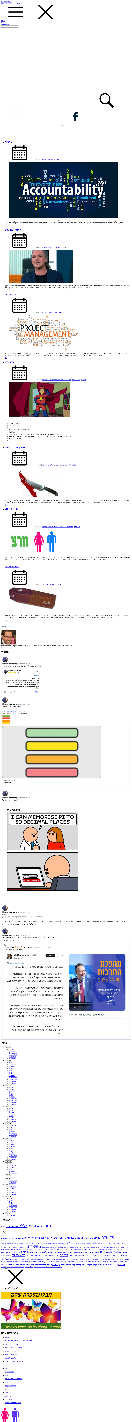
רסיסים (10, 1265)
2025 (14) (8, 1196)
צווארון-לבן (96, 1265)
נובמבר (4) (12, 1081)
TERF (2, 1243)
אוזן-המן (100, 1243)
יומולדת (125, 1255)
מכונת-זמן (108, 1259)
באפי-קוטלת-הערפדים (117, 1247)
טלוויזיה (31, 1238)
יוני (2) (11, 1150)
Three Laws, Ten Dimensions (14, 1361)
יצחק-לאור (106, 1255)
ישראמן (83, 380)
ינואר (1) (11, 1141)
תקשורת (45, 247)
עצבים (63, 1261)
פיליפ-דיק (28, 1261)
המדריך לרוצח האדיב (15, 447)
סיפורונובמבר (102, 1261)
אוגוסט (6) (12, 1154)
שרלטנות (30, 1267)
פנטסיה (44, 380)
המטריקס (60, 1249)
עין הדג (7, 1368)
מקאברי (45, 584)
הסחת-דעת (41, 1249)
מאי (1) (11, 1116)
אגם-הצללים (107, 1243)
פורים (41, 1261)
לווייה (50, 584)
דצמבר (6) (12, 1083)
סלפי (96, 1261)
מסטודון (68, 1259)
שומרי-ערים (50, 1267)
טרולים (8, 1252)
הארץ (102, 1249)
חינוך (68, 1252)
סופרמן (123, 1261)
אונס (87, 1243)
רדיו (33, 1265)
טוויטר (43, 1252)
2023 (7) (8, 1179)
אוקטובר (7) (13, 1079)
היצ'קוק (70, 1249)
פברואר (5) (12, 1064)
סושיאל (114, 1261)
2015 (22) (8, 1047)
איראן (60, 1243)
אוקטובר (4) (13, 1055)
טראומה (18, 1252)
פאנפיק (53, 1261)
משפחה (39, 1259)
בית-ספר (82, 1247)
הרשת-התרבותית (15, 1249)
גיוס (42, 1247)
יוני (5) (11, 1202)
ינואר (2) (11, 1087)
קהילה (87, 1265)
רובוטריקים (23, 1265)
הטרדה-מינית (88, 1249)
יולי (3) (11, 1049)
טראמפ (13, 1252)
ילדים (112, 1255)
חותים (72, 1252)
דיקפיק (128, 1249)
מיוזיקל (118, 1259)
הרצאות (23, 1249)
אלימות (50, 1243)
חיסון (64, 1252)
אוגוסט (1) (12, 1171)
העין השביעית (9, 1372)
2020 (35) (8, 1138)
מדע (27, 1255)
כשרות (70, 1255)
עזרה (82, 1261)
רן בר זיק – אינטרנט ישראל (13, 1379)
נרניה (13, 1259)
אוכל (90, 1243)
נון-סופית (28, 1259)
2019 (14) (8, 1123)
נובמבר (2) (12, 1177)
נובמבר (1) (12, 1057)
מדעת (10, 1255)
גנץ (16, 1247)
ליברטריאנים (52, 1255)
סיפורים (3, 23)
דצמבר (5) (12, 1104)
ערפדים (58, 1261)
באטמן (126, 1247)
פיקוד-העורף (20, 1261)
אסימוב (40, 1243)
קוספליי (63, 1265)
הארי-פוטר (107, 1249)
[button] (6, 622)
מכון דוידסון (8, 1382)
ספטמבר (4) (13, 1078)
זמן (105, 1252)
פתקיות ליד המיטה (11, 1354)
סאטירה (53, 160)
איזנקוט (77, 1243)
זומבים (108, 1252)
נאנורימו (33, 1259)
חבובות (97, 1252)
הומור (68, 247)
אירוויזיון (55, 1243)
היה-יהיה (81, 1249)
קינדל (46, 1265)
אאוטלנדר (124, 1243)
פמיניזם (7, 1261)
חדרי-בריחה (90, 1252)
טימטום (38, 1252)
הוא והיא (77, 527)
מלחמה (102, 1259)
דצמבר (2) (12, 1211)
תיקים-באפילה (19, 1267)
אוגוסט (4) (12, 1076)
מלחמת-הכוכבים (94, 1259)
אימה (64, 1243)
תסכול (9, 1267)
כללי (58, 160)
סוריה (119, 1261)
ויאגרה (3, 1249)
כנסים (9, 1226)
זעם (57, 465)
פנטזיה (3, 1261)
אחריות (8, 142)
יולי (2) (11, 1204)
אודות (3, 21)
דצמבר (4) (12, 1058)
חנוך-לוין (57, 1252)
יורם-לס (119, 1255)
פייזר (37, 1261)
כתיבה (96, 1237)
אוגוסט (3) (12, 1131)
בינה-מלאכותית (90, 1247)
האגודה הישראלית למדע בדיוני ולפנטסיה (18, 1341)
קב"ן (90, 1265)
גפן (14, 1247)
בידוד (97, 1247)
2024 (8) (8, 1184)
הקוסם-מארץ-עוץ (31, 1249)
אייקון (73, 380)
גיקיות (26, 1247)
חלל (61, 1252)
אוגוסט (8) (12, 1051)
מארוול (31, 1255)
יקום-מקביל (98, 1255)
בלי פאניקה (8, 1337)
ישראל (48, 160)
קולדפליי (78, 1265)
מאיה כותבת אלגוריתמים (13, 1403)
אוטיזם (3, 1238)
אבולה (77, 380)
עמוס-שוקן (70, 1261)
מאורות (36, 1255)
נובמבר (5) (12, 1183)
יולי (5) (11, 1074)
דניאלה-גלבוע (121, 1249)
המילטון (53, 1249)
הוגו (98, 1249)
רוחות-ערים (15, 1265)
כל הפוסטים (5, 24)
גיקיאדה (68, 380)
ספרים (92, 1261)
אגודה (114, 1243)
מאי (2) (11, 1070)
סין (107, 1261)
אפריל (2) (12, 1068)
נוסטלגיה (22, 1259)
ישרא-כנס (10, 362)
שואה (2, 1265)
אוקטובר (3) (13, 1100)
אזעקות (83, 1243)
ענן (66, 1261)
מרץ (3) (11, 1112)
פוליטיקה (51, 247)
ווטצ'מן (7, 1249)
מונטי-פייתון (4, 1255)
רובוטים (29, 1265)
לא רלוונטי (8, 1396)
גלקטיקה (20, 1247)
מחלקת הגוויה (12, 566)
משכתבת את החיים (11, 1351)
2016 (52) (8, 1060)
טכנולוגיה (17, 1238)
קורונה (44, 312)
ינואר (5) (11, 1163)
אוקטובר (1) (13, 1207)
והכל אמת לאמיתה (11, 1358)
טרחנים (3, 1252)
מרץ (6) (11, 1144)
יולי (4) (11, 1152)
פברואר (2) (12, 1125)
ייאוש (44, 160)
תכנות (13, 1267)
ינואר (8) (11, 1062)
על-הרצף (78, 1261)
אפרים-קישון (63, 465)
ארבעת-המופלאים (10, 1243)
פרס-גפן (110, 1265)
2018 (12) (8, 1106)
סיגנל (110, 1261)
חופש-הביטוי (83, 1252)
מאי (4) (11, 1148)
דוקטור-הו (69, 527)
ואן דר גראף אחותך (11, 1344)
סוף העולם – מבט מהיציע (13, 1347)
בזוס (105, 1247)
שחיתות (44, 1267)
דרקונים (113, 1249)
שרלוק (36, 1267)
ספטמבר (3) (13, 1098)
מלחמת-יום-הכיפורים (82, 1259)
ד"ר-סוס (10, 1247)
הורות (95, 1249)
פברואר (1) (12, 1110)
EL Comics (8, 1399)
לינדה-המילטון (42, 1255)
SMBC (7, 1392)
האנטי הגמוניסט (13, 229)
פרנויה (115, 1265)
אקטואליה (20, 1243)
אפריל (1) (12, 1127)
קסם (36, 1265)
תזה (26, 1267)
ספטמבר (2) (13, 1053)
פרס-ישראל (103, 1265)
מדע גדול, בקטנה (10, 1386)
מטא (122, 1259)
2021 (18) (8, 1161)
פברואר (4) (12, 1165)
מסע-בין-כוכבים (60, 1259)
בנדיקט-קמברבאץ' (63, 1247)
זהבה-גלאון (62, 527)
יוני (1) (11, 1072)
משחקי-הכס (46, 1259)
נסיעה (17, 1259)
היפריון (76, 1249)
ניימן (6, 1375)
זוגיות (37, 1238)
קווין (83, 1265)
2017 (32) (8, 1085)
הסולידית (48, 1249)
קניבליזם (41, 1265)
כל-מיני (50, 527)
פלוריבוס (13, 1261)
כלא (77, 1255)
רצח (43, 465)
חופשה (76, 1252)
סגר (127, 1261)
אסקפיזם (34, 1243)
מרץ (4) (11, 1066)
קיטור (50, 1265)
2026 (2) (8, 1213)
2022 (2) (8, 1175)
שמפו (40, 1267)
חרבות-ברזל (49, 1252)
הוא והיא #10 (11, 509)
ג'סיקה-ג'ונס (47, 1247)
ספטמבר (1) (13, 1119)
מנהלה (73, 1259)
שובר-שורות (58, 1267)
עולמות (87, 1262)
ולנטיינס (125, 1252)
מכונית (114, 1259)
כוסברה (87, 1255)
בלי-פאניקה (72, 1247)
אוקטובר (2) (13, 1156)
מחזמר (127, 1259)
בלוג (78, 1247)
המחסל (65, 1249)
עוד (6, 225)
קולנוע (73, 1265)
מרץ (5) (11, 1167)
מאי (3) (11, 1093)
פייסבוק (33, 1261)
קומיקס (68, 1265)
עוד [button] (2, 648)
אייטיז (73, 1243)
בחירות (101, 1247)
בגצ (108, 1247)
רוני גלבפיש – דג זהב (11, 1365)
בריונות (54, 1247)
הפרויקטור (10, 294)
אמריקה (45, 1243)
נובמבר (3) (12, 1157)
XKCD (7, 1389)
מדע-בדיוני (56, 380)
